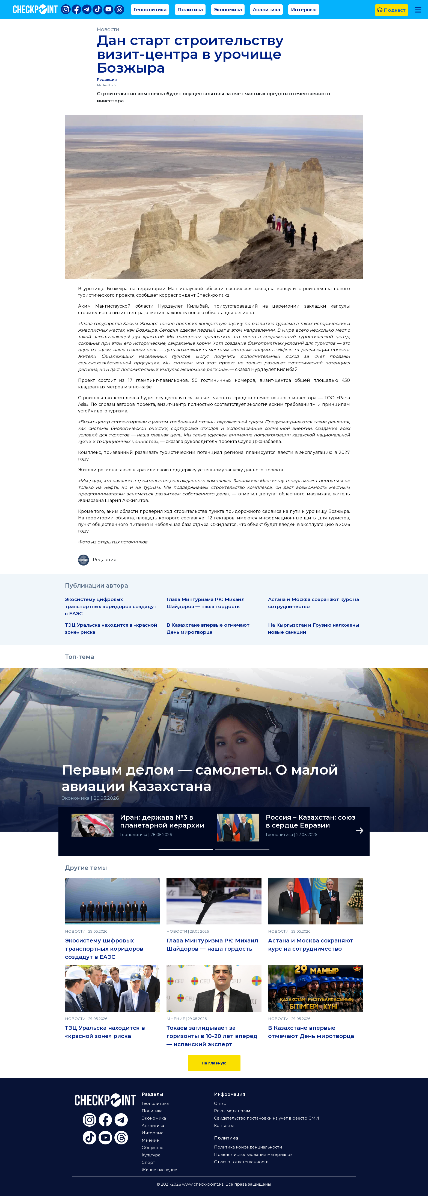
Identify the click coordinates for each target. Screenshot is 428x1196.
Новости (108, 29)
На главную (214, 1063)
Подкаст (391, 10)
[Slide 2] (242, 850)
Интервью (304, 9)
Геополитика (150, 9)
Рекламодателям (232, 1110)
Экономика (228, 9)
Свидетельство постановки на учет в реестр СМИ (266, 1118)
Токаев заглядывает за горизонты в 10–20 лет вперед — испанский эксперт (212, 1036)
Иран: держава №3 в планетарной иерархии (162, 821)
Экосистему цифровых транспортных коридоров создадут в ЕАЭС (110, 606)
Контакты (224, 1125)
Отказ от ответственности (241, 1161)
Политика (190, 9)
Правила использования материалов (253, 1154)
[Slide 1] (186, 850)
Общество (153, 1147)
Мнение (150, 1140)
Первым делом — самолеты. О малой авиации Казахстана (200, 778)
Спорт (148, 1162)
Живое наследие (159, 1169)
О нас (220, 1103)
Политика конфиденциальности (248, 1147)
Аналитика (266, 9)
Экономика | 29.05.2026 (90, 798)
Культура (151, 1155)
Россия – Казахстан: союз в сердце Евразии (310, 821)
